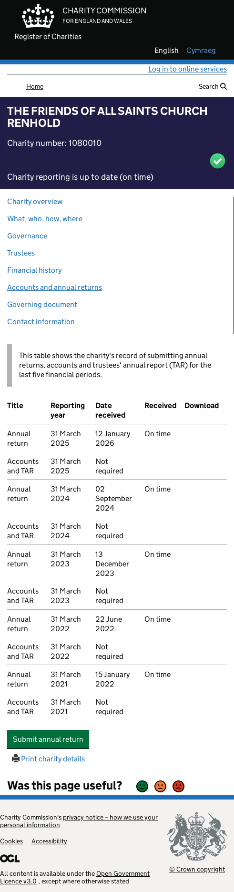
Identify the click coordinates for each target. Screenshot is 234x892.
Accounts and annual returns (54, 287)
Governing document (42, 304)
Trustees (21, 252)
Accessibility (49, 841)
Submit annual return (51, 739)
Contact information (41, 321)
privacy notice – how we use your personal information (79, 821)
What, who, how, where (44, 218)
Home (34, 86)
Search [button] (213, 86)
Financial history (34, 270)
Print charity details (48, 758)
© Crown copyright (197, 869)
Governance (27, 235)
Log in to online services (187, 68)
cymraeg (201, 50)
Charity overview (34, 201)
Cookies (11, 841)
